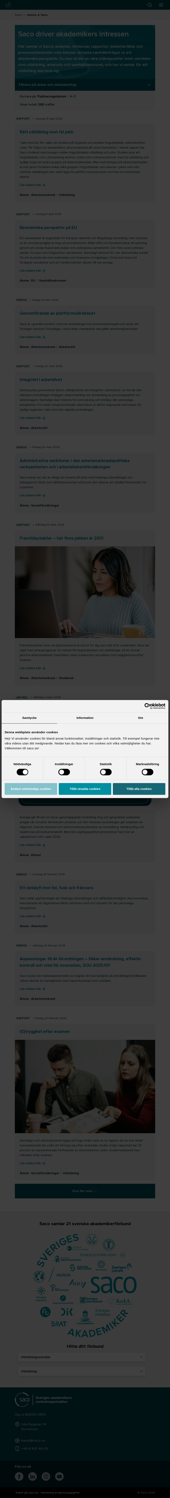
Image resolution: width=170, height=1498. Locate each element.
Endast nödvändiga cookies (31, 789)
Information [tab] (85, 717)
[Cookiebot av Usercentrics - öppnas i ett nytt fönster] (147, 706)
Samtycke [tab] (29, 717)
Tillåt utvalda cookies (85, 789)
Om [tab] (140, 717)
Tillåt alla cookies (139, 789)
